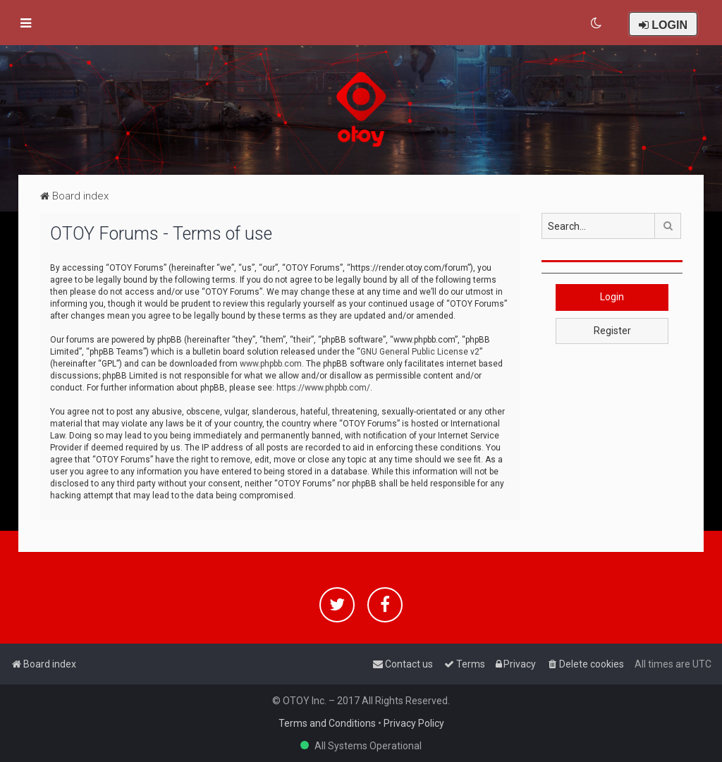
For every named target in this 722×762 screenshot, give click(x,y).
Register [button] (612, 330)
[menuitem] (596, 23)
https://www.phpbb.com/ (323, 388)
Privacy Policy (414, 723)
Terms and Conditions (327, 723)
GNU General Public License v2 (419, 352)
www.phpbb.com (271, 364)
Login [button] (612, 296)
